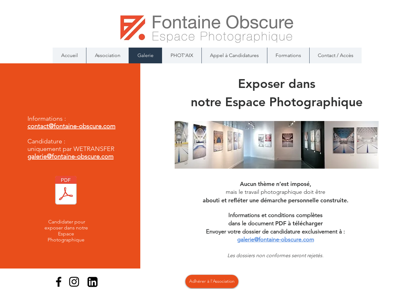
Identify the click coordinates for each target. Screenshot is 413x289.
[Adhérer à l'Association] (211, 281)
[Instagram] (74, 281)
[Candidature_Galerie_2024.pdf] (66, 191)
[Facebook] (58, 281)
